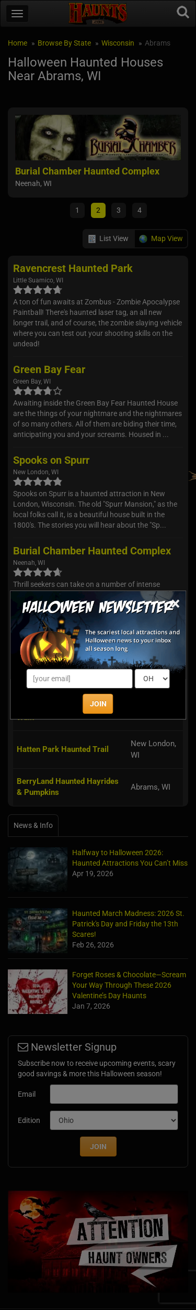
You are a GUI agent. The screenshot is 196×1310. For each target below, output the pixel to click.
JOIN (98, 704)
